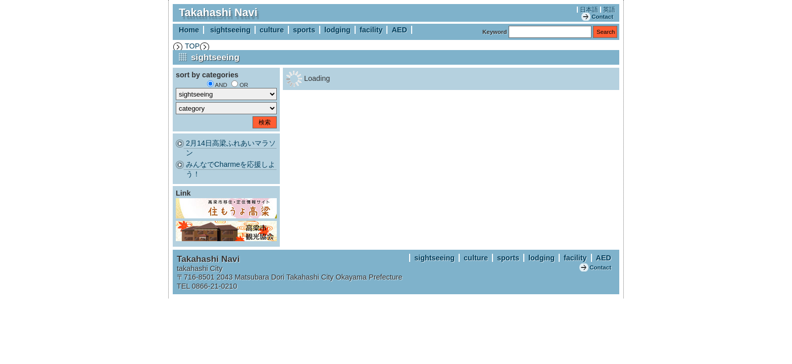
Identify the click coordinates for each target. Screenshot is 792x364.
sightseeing (230, 30)
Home (189, 30)
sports (304, 30)
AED (399, 30)
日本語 (589, 10)
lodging (337, 30)
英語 (609, 10)
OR (243, 85)
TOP (192, 46)
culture (272, 30)
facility (371, 30)
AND (221, 85)
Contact (602, 17)
